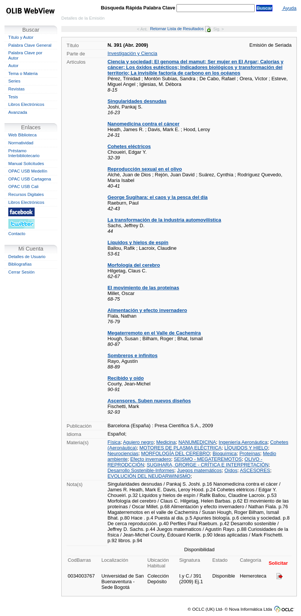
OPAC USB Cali (23, 186)
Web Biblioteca (22, 135)
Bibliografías (20, 264)
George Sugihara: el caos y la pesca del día (158, 197)
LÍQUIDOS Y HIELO (246, 448)
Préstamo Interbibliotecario (24, 153)
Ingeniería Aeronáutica (243, 442)
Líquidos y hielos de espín (138, 242)
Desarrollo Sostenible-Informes (141, 470)
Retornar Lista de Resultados (180, 28)
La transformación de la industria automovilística (164, 220)
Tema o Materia (23, 73)
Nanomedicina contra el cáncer (143, 124)
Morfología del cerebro (134, 265)
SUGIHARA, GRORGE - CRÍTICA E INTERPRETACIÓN (208, 465)
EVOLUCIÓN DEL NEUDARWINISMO (149, 476)
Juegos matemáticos (199, 470)
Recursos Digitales (26, 194)
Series (14, 81)
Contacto (16, 233)
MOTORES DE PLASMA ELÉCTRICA (181, 448)
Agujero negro (138, 442)
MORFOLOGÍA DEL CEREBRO (175, 453)
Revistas (16, 89)
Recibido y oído (126, 378)
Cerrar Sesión (21, 272)
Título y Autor (20, 37)
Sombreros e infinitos (133, 355)
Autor (13, 65)
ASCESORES (255, 470)
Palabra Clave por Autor (25, 55)
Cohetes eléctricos (129, 146)
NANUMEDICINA (197, 442)
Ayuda (289, 8)
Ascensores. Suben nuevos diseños (149, 401)
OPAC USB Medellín (27, 171)
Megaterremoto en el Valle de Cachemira (154, 333)
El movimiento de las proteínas (143, 287)
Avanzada (17, 112)
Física (114, 442)
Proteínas (249, 453)
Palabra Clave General (29, 45)
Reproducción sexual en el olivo (145, 169)
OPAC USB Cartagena (29, 179)
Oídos (230, 470)
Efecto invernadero (150, 459)
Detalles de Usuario (27, 256)
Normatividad (20, 143)
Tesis (13, 97)
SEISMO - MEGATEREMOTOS (208, 459)
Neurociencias (123, 453)
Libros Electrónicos (26, 104)
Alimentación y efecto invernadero (147, 310)
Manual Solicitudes (26, 163)
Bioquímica (225, 453)
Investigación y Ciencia (132, 53)
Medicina (166, 442)
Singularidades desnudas (137, 101)
